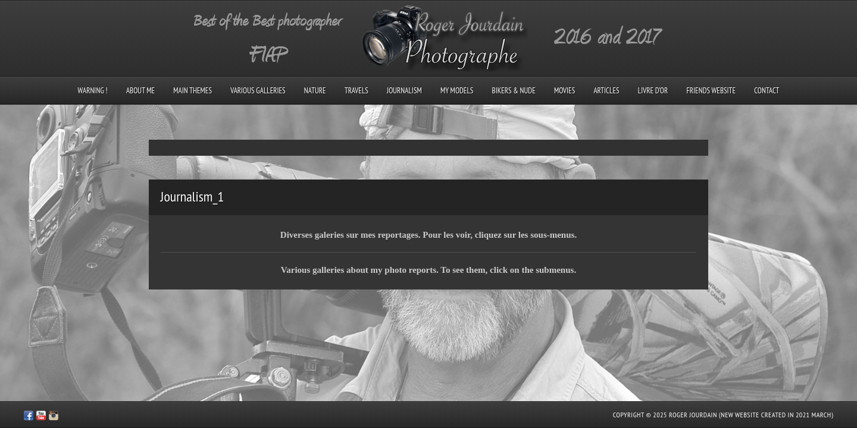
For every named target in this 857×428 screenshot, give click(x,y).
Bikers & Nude (514, 91)
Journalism (404, 91)
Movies (564, 91)
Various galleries (257, 91)
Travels (356, 91)
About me (140, 91)
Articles (606, 91)
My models (456, 91)
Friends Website (711, 91)
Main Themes (192, 91)
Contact (766, 91)
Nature (315, 91)
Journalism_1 (192, 196)
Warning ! (93, 91)
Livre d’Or (653, 91)
